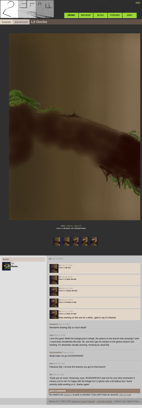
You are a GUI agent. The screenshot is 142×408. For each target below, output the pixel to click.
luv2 (51, 363)
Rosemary (54, 324)
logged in (68, 394)
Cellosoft (91, 401)
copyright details (104, 401)
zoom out (77, 226)
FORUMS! (115, 15)
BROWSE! (86, 15)
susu (51, 335)
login (138, 2)
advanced (21, 22)
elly (12, 263)
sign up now (124, 394)
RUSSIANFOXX (56, 352)
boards (6, 22)
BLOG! (100, 15)
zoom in (70, 226)
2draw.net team (78, 401)
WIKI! (129, 15)
